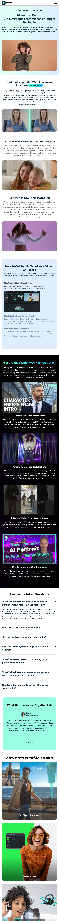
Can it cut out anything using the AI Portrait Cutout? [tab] (29, 648)
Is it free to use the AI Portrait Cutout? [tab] (29, 627)
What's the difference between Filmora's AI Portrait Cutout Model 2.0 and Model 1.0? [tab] (29, 603)
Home (18, 10)
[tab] (29, 297)
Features (26, 10)
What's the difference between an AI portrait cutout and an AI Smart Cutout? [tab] (29, 674)
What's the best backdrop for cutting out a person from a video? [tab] (29, 661)
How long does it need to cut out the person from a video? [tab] (29, 686)
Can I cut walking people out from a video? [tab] (29, 637)
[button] (26, 742)
